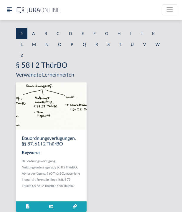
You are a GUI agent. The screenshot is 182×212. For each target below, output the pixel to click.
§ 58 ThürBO (66, 186)
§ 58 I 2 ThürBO (45, 186)
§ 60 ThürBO (55, 173)
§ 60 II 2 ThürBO (65, 167)
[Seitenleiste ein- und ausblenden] (9, 9)
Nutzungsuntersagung (37, 167)
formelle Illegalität (50, 179)
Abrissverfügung (33, 173)
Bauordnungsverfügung (38, 161)
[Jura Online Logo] (38, 9)
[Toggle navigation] (169, 9)
